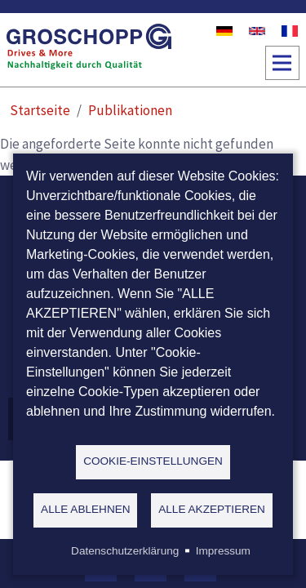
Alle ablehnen (86, 509)
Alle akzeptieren (211, 509)
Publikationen (130, 110)
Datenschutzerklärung (125, 551)
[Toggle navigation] (282, 63)
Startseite (40, 110)
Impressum (223, 551)
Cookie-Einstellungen (153, 461)
